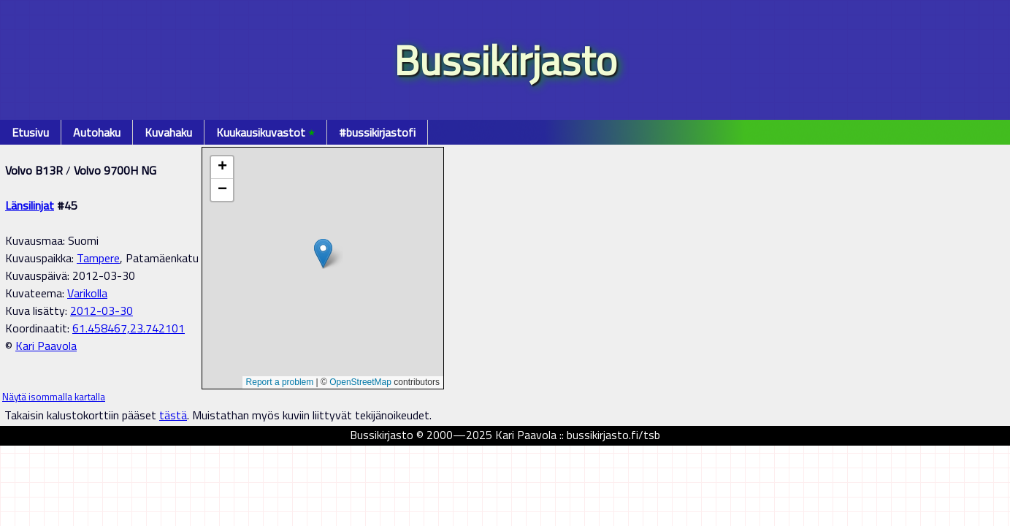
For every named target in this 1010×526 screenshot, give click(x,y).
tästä (173, 415)
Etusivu (30, 132)
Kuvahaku (168, 132)
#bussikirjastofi (377, 132)
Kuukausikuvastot (265, 132)
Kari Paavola (46, 345)
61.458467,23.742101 (128, 328)
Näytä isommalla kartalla (53, 396)
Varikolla (87, 293)
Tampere (98, 258)
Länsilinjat (29, 205)
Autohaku (96, 132)
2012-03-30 (101, 310)
